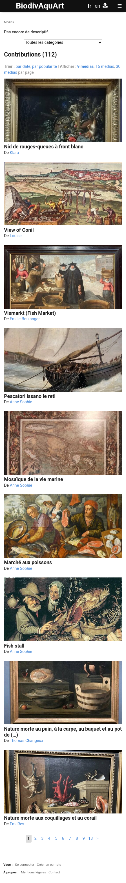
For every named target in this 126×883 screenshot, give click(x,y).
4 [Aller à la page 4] (49, 838)
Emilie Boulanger (25, 319)
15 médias (105, 66)
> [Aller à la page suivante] (97, 838)
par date (23, 66)
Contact (54, 872)
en (97, 6)
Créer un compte (49, 865)
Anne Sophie (21, 402)
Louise (16, 235)
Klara (14, 152)
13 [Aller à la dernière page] (90, 838)
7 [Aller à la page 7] (70, 838)
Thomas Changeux (26, 740)
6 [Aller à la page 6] (63, 838)
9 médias (85, 66)
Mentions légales (33, 872)
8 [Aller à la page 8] (77, 838)
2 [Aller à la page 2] (35, 838)
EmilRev (17, 824)
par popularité (44, 66)
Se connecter (24, 865)
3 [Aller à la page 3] (42, 838)
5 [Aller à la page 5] (56, 838)
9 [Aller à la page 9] (84, 838)
